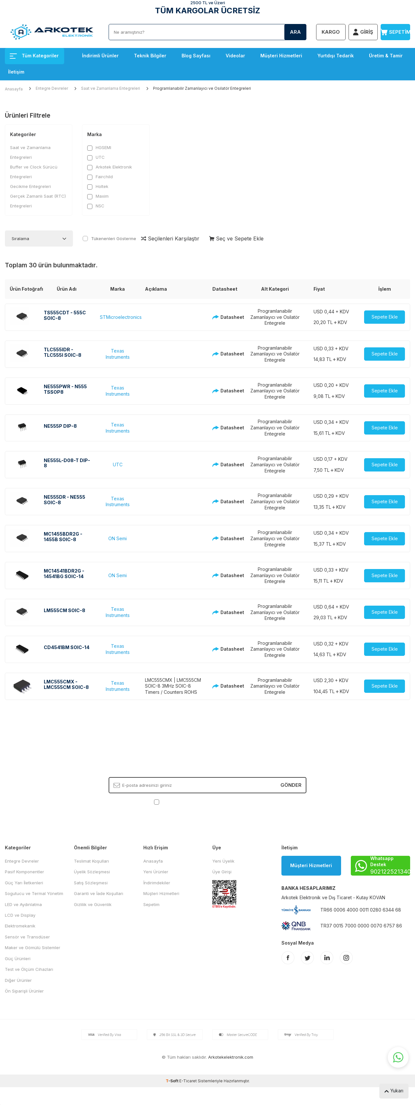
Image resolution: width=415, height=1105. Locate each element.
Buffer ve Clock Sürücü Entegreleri (33, 171)
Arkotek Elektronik (109, 167)
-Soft (172, 1080)
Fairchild (100, 177)
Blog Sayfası (196, 55)
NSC (95, 206)
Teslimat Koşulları (91, 861)
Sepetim (151, 904)
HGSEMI (99, 147)
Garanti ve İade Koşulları (98, 893)
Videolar (235, 55)
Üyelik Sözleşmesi (92, 871)
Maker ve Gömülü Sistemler (32, 947)
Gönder (291, 785)
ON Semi (117, 538)
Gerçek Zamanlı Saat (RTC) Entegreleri (38, 200)
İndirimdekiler (156, 882)
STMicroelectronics (121, 317)
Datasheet (224, 317)
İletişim (16, 72)
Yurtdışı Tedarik (335, 55)
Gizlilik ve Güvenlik (93, 904)
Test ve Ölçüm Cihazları (29, 969)
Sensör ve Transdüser (27, 936)
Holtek (97, 186)
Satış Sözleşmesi (91, 882)
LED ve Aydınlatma (23, 904)
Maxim (98, 196)
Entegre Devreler (52, 88)
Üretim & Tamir (386, 55)
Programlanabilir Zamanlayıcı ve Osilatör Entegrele (275, 317)
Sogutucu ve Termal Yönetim (34, 893)
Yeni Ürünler (155, 871)
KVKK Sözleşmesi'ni (183, 801)
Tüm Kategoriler (34, 55)
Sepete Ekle (385, 317)
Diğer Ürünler (18, 980)
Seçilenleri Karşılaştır (170, 238)
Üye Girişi (221, 871)
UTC (96, 157)
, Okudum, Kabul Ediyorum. (207, 802)
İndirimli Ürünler (100, 55)
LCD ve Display (20, 915)
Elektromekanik (20, 925)
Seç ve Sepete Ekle (236, 238)
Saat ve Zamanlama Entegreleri (110, 88)
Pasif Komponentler (24, 871)
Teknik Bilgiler (150, 55)
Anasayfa (14, 89)
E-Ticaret (188, 1080)
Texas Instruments (118, 354)
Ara (295, 32)
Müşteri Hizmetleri (281, 55)
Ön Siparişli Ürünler (24, 991)
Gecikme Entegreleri (30, 186)
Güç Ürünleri (17, 958)
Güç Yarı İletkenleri (24, 882)
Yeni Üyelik (223, 861)
